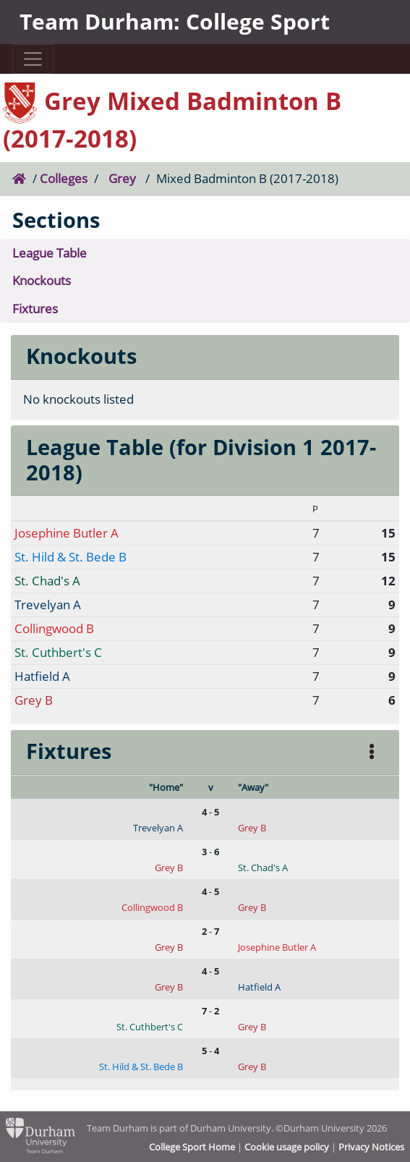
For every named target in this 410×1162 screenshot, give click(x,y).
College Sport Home (192, 1146)
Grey (122, 178)
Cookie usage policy (286, 1146)
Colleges (63, 178)
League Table (49, 253)
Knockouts (41, 280)
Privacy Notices (371, 1146)
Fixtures (35, 308)
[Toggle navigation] (33, 59)
